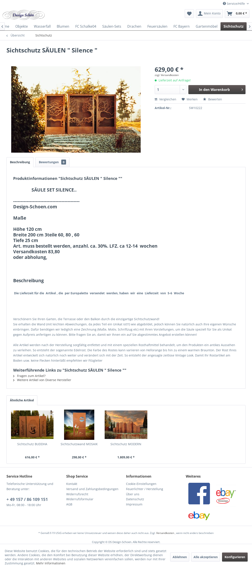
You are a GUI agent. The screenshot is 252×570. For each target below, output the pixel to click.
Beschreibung (20, 162)
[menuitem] (189, 13)
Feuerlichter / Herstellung (144, 489)
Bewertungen (52, 162)
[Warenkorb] (237, 13)
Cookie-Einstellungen (141, 484)
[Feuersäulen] (157, 26)
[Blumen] (63, 26)
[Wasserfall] (42, 26)
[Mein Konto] (209, 13)
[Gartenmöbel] (206, 26)
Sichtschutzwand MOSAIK (79, 444)
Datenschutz (135, 499)
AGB (69, 504)
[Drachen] (134, 26)
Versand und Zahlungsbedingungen (92, 489)
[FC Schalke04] (85, 26)
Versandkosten (165, 533)
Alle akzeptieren (206, 557)
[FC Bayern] (181, 26)
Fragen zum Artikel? (29, 376)
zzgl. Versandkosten (167, 75)
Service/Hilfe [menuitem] (234, 4)
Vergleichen (165, 99)
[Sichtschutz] (233, 26)
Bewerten (212, 99)
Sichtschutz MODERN (125, 444)
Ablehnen (180, 557)
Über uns (132, 494)
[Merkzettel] (189, 13)
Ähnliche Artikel (22, 400)
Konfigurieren (235, 557)
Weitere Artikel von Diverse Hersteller (42, 380)
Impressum (134, 504)
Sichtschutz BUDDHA (32, 444)
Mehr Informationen (50, 563)
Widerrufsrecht (77, 494)
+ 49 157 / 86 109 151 (27, 499)
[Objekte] (21, 26)
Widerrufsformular (79, 499)
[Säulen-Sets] (111, 26)
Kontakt (71, 484)
